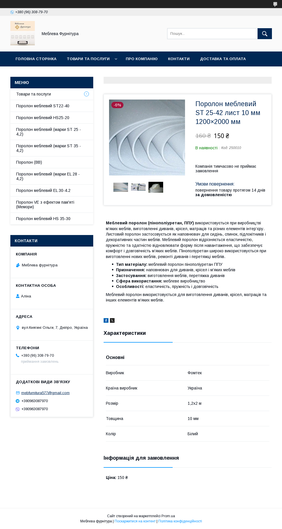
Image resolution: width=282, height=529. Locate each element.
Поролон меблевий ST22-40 (42, 106)
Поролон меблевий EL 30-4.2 (43, 190)
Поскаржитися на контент (135, 521)
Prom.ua (168, 516)
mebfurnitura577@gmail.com (45, 393)
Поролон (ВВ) (29, 162)
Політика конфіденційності (180, 521)
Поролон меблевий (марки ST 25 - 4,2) (48, 131)
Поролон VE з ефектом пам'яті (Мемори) (45, 204)
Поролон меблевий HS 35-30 (43, 218)
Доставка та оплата (223, 59)
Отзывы (84, 74)
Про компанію (142, 59)
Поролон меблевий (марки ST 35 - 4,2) (48, 148)
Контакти (179, 59)
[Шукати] (265, 33)
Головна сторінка (36, 59)
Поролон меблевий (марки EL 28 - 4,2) (48, 176)
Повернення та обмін (40, 74)
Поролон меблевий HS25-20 (42, 117)
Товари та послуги (88, 59)
